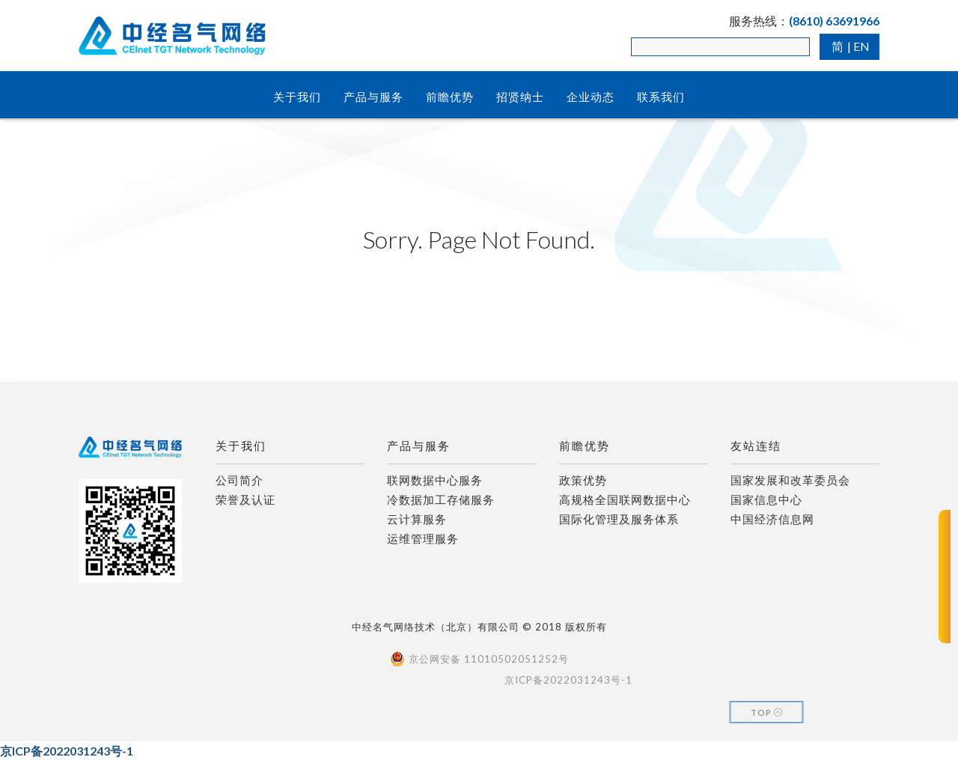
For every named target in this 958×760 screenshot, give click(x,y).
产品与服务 (373, 96)
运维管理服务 (423, 538)
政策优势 (583, 480)
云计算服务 (417, 519)
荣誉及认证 (245, 499)
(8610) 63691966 (834, 20)
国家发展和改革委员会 (790, 480)
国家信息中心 (766, 499)
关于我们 (297, 96)
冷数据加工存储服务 (441, 499)
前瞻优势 (450, 96)
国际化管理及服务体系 (619, 519)
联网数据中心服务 (435, 480)
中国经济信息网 (772, 519)
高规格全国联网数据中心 (625, 499)
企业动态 (590, 96)
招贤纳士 (520, 96)
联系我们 (661, 96)
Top (767, 712)
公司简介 (239, 480)
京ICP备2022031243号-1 (66, 751)
